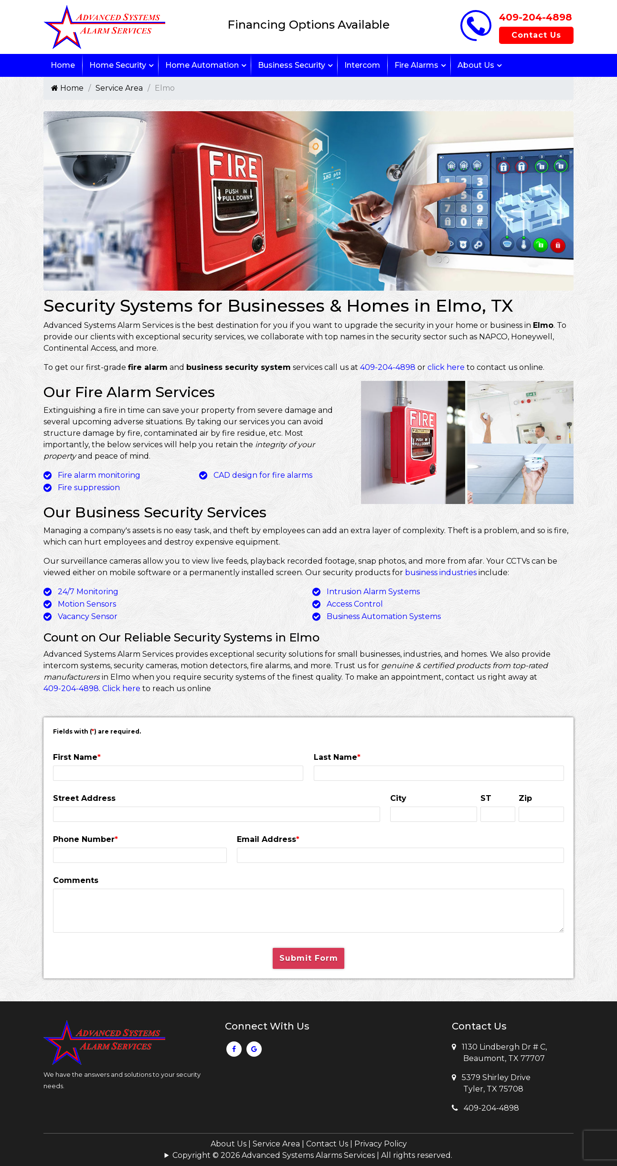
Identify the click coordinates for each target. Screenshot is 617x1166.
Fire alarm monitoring (99, 475)
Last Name (337, 757)
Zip (525, 798)
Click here (121, 688)
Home (63, 65)
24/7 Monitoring (88, 591)
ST (485, 798)
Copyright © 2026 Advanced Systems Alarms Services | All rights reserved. (312, 1155)
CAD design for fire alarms (262, 475)
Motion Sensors (87, 604)
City (398, 798)
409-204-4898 (535, 17)
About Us (475, 65)
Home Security (117, 65)
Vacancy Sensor (87, 616)
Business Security (291, 65)
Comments (75, 880)
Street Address (84, 798)
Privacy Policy (380, 1143)
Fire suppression (89, 487)
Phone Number (85, 839)
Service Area (119, 88)
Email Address (268, 839)
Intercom (362, 65)
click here (446, 367)
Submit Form (308, 958)
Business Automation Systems (384, 616)
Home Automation (202, 65)
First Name (77, 757)
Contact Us (536, 35)
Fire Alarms (416, 65)
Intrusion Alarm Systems (373, 591)
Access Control (355, 604)
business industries (441, 572)
